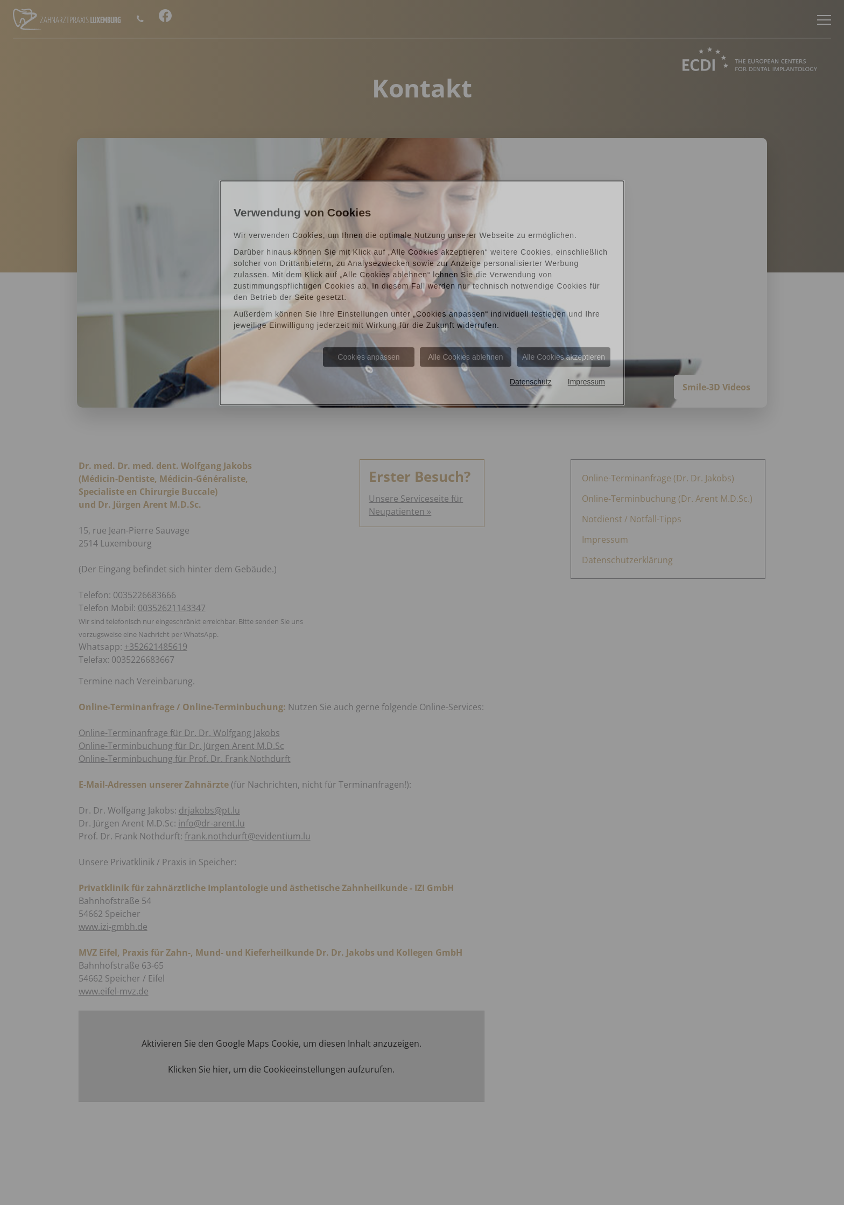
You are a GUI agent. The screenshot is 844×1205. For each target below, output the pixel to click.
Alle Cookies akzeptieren (563, 357)
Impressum (586, 381)
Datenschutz (531, 381)
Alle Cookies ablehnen (465, 357)
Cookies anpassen (368, 357)
